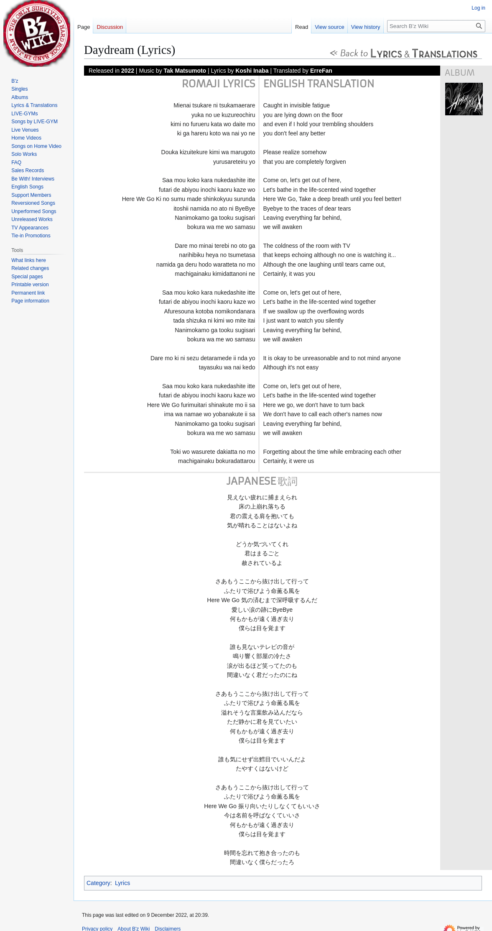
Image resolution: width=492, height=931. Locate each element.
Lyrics (122, 883)
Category (98, 883)
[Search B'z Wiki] (436, 26)
